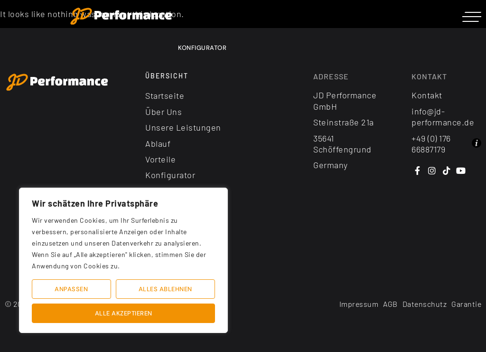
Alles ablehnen (165, 289)
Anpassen (71, 289)
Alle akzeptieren (123, 313)
